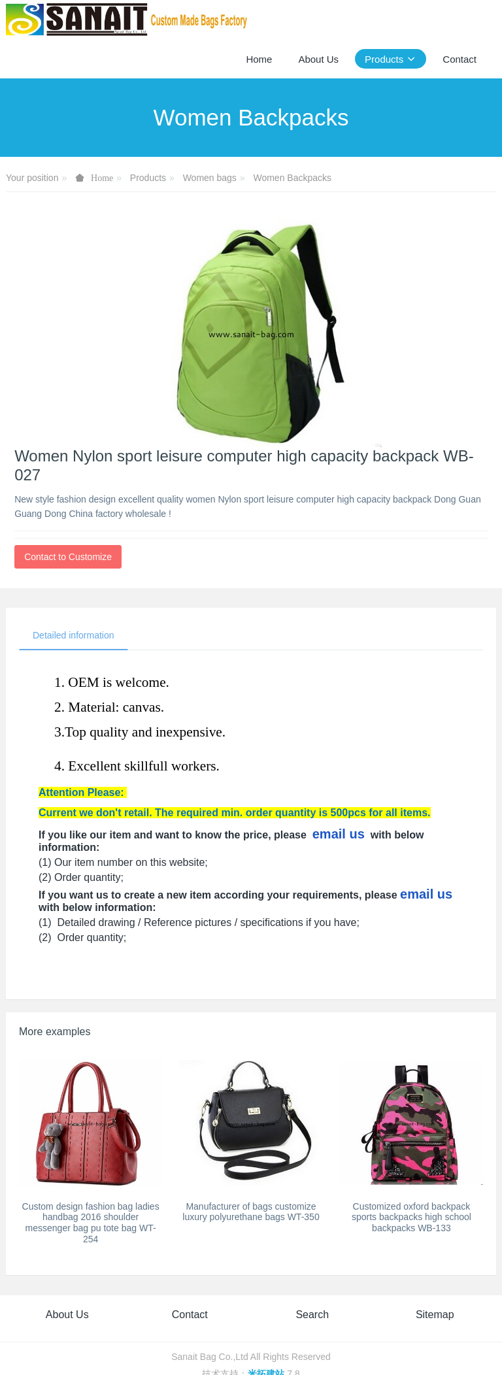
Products (148, 178)
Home (259, 59)
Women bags (210, 178)
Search (312, 1314)
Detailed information (73, 635)
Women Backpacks (292, 178)
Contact (190, 1314)
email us (338, 834)
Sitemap (435, 1314)
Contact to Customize (68, 557)
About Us (67, 1314)
